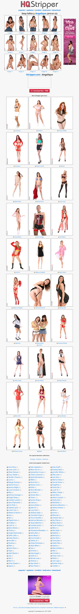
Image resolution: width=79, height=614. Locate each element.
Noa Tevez (34, 566)
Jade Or (33, 507)
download (56, 10)
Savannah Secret (40, 308)
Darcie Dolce (57, 482)
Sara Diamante (14, 502)
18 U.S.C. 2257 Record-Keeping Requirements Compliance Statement (33, 607)
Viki (9, 558)
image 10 (55, 51)
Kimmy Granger (14, 495)
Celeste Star (57, 517)
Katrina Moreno (36, 520)
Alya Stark (34, 563)
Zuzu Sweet (12, 474)
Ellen (10, 545)
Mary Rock (56, 523)
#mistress (45, 459)
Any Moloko (62, 416)
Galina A (33, 540)
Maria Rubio (57, 548)
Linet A (40, 345)
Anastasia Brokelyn (37, 530)
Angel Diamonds (15, 533)
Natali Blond (62, 451)
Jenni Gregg (40, 237)
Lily (9, 555)
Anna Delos (34, 505)
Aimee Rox (34, 495)
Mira (54, 510)
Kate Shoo (12, 548)
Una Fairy (12, 467)
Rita (9, 492)
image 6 (9, 51)
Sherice (33, 561)
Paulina (11, 543)
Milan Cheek (57, 492)
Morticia (55, 535)
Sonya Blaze (17, 237)
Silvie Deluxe (13, 472)
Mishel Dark (40, 201)
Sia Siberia (62, 237)
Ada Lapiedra (35, 467)
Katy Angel (34, 553)
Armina (33, 550)
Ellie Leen (56, 474)
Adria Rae (34, 533)
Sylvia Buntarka (36, 477)
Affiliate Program (59, 607)
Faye (10, 550)
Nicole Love (34, 558)
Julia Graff (56, 467)
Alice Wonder (35, 490)
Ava (9, 515)
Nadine (55, 533)
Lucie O (55, 490)
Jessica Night (13, 487)
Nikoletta (55, 502)
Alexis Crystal (57, 497)
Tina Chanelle (35, 517)
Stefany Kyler (35, 512)
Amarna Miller (62, 131)
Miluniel (55, 515)
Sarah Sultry (57, 525)
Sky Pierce (56, 520)
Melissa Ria (62, 308)
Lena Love (62, 201)
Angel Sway (12, 497)
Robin (54, 558)
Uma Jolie (56, 540)
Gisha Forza (13, 485)
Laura (10, 479)
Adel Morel (12, 553)
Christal (55, 553)
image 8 (32, 51)
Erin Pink (11, 505)
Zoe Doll (55, 538)
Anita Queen (13, 563)
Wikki (32, 479)
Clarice (33, 502)
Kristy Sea (56, 500)
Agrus (10, 566)
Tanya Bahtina (36, 523)
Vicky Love (56, 555)
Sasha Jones (40, 343)
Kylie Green (17, 201)
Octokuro (18, 166)
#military (39, 459)
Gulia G (33, 555)
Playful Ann (12, 520)
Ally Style (55, 530)
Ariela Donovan (36, 543)
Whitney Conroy (17, 451)
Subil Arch (34, 528)
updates (30, 10)
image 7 (21, 51)
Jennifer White (57, 472)
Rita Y (10, 561)
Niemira (40, 416)
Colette (55, 566)
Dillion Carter (40, 166)
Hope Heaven (62, 380)
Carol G (18, 272)
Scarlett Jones (35, 525)
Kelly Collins (62, 272)
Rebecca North (14, 512)
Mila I (54, 528)
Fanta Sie (55, 487)
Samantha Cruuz (37, 472)
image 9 (44, 51)
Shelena (40, 131)
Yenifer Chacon (14, 477)
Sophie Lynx (13, 507)
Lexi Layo (56, 561)
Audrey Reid (57, 469)
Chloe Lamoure (36, 474)
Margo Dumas (14, 482)
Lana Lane (12, 469)
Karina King (35, 500)
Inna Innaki (34, 538)
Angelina (55, 485)
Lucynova (17, 131)
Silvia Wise (34, 545)
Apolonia (17, 343)
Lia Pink (33, 492)
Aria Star (55, 477)
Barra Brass (13, 528)
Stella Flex (56, 543)
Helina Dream (57, 507)
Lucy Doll (33, 510)
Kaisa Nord (12, 538)
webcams (47, 10)
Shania (62, 166)
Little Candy (17, 380)
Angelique (40, 13)
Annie (54, 512)
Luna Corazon (13, 490)
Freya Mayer (40, 380)
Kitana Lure (34, 485)
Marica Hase (57, 479)
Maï (53, 550)
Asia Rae (55, 495)
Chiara (11, 530)
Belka (40, 451)
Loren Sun (12, 510)
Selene (55, 545)
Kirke (32, 487)
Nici (9, 517)
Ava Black (34, 535)
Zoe (31, 548)
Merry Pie (18, 416)
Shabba (11, 523)
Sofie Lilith (12, 535)
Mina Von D (35, 469)
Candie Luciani (14, 500)
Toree (32, 497)
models (38, 10)
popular (22, 10)
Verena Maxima (58, 505)
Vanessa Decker (62, 343)
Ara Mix (11, 540)
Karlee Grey (56, 563)
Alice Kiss (34, 482)
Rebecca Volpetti (40, 272)
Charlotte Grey (36, 515)
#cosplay (32, 459)
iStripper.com (33, 74)
